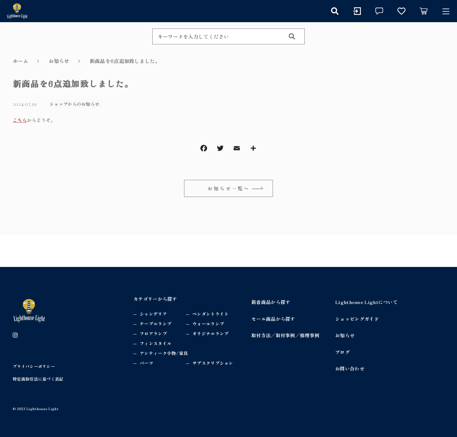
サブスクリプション (212, 363)
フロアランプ (153, 333)
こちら (20, 120)
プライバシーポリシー (34, 366)
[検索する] (292, 36)
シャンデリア (153, 314)
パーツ (146, 363)
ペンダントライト (210, 314)
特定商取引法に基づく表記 (38, 379)
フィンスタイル (155, 343)
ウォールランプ (208, 323)
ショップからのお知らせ (74, 104)
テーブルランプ (155, 323)
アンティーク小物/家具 (164, 353)
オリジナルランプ (210, 333)
